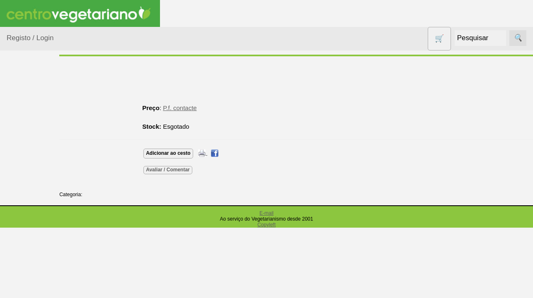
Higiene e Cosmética (31, 277)
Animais (28, 142)
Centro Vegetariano (33, 195)
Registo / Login (30, 38)
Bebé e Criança (38, 158)
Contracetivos (36, 215)
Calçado (28, 174)
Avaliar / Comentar (191, 170)
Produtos (19, 105)
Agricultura (31, 126)
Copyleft (266, 225)
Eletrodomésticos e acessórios (40, 252)
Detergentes (34, 231)
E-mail (266, 213)
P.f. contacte (203, 107)
